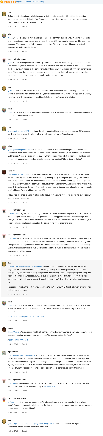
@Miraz (11, 91)
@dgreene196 (40, 424)
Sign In (19, 2)
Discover (27, 2)
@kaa (10, 38)
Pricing (36, 2)
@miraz (30, 131)
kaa (9, 12)
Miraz (10, 34)
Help (42, 2)
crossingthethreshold (17, 59)
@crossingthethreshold (17, 131)
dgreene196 (13, 352)
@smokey (12, 238)
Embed (24, 27)
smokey (11, 171)
